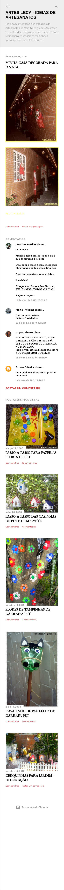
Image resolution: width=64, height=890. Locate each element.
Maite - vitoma (25, 309)
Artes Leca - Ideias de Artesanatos (30, 15)
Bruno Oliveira (25, 367)
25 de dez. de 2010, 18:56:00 (31, 357)
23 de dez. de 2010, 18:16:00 (31, 323)
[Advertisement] (32, 850)
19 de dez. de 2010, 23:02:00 (31, 300)
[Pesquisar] (56, 5)
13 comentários (29, 619)
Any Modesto (24, 332)
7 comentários (29, 526)
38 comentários (29, 463)
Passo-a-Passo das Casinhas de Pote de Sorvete (30, 518)
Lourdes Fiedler (26, 244)
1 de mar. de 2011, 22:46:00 (30, 380)
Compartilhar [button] (12, 226)
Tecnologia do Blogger (32, 807)
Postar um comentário (22, 388)
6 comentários (29, 721)
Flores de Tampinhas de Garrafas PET (27, 611)
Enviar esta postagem (32, 226)
